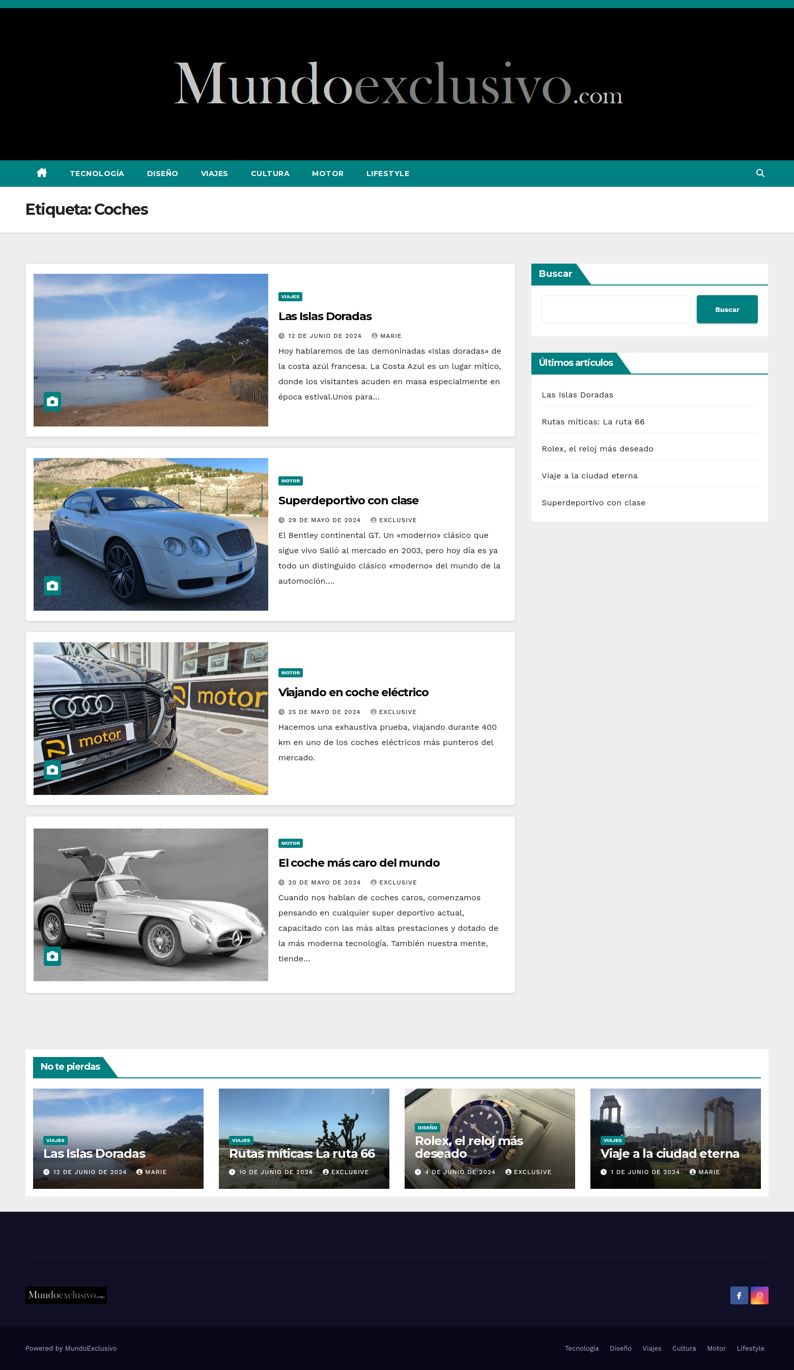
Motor (328, 173)
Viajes (215, 173)
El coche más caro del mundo (359, 863)
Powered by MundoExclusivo (71, 1348)
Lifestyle (388, 173)
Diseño (163, 173)
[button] (760, 173)
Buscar (556, 273)
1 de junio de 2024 (647, 1172)
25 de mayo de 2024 (326, 712)
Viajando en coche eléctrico (353, 692)
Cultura (270, 173)
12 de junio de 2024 (326, 335)
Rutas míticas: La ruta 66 (593, 421)
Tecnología (97, 173)
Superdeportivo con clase (348, 500)
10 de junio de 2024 (277, 1172)
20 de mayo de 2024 (326, 882)
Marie (387, 335)
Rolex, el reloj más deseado (598, 448)
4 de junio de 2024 (461, 1172)
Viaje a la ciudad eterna (590, 475)
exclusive (394, 520)
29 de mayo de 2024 (326, 520)
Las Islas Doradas (325, 316)
